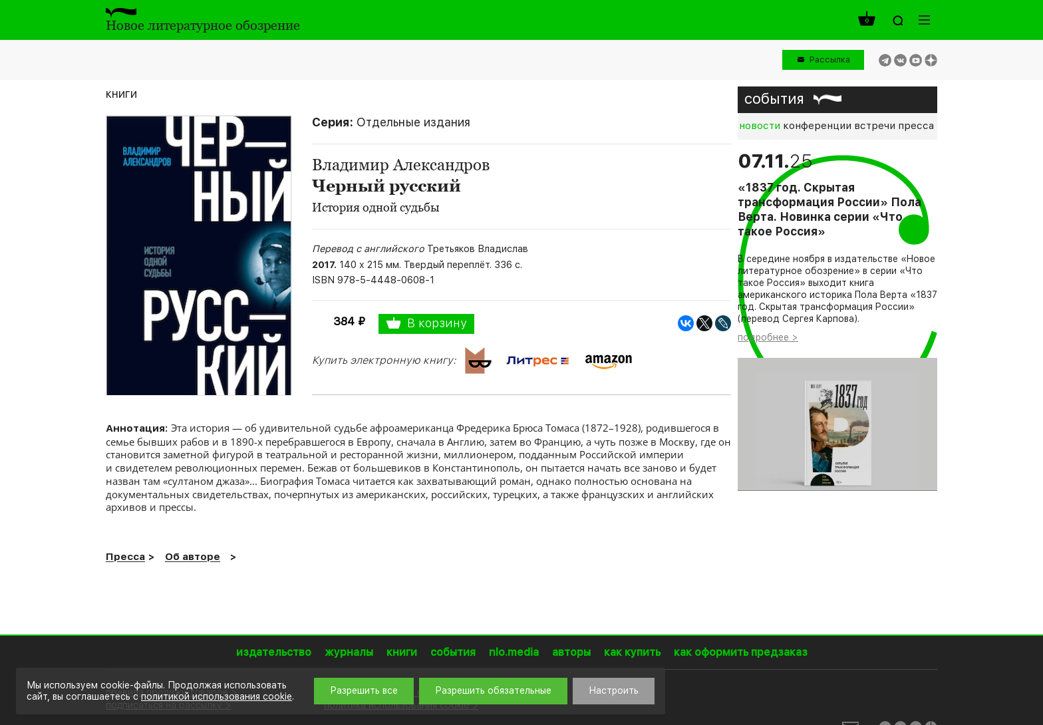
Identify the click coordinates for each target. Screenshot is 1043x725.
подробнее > (768, 337)
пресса (916, 126)
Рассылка (830, 60)
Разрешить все (364, 690)
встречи (874, 126)
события (774, 98)
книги (121, 93)
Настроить (614, 690)
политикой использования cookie (216, 696)
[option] (837, 321)
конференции (817, 126)
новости (759, 126)
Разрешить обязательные (493, 690)
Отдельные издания (413, 122)
